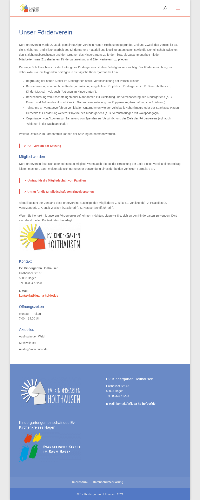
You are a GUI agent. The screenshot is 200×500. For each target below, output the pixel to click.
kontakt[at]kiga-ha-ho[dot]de (38, 295)
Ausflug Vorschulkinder (33, 349)
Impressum (80, 482)
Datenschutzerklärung (108, 482)
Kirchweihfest (27, 342)
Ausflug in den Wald (32, 336)
